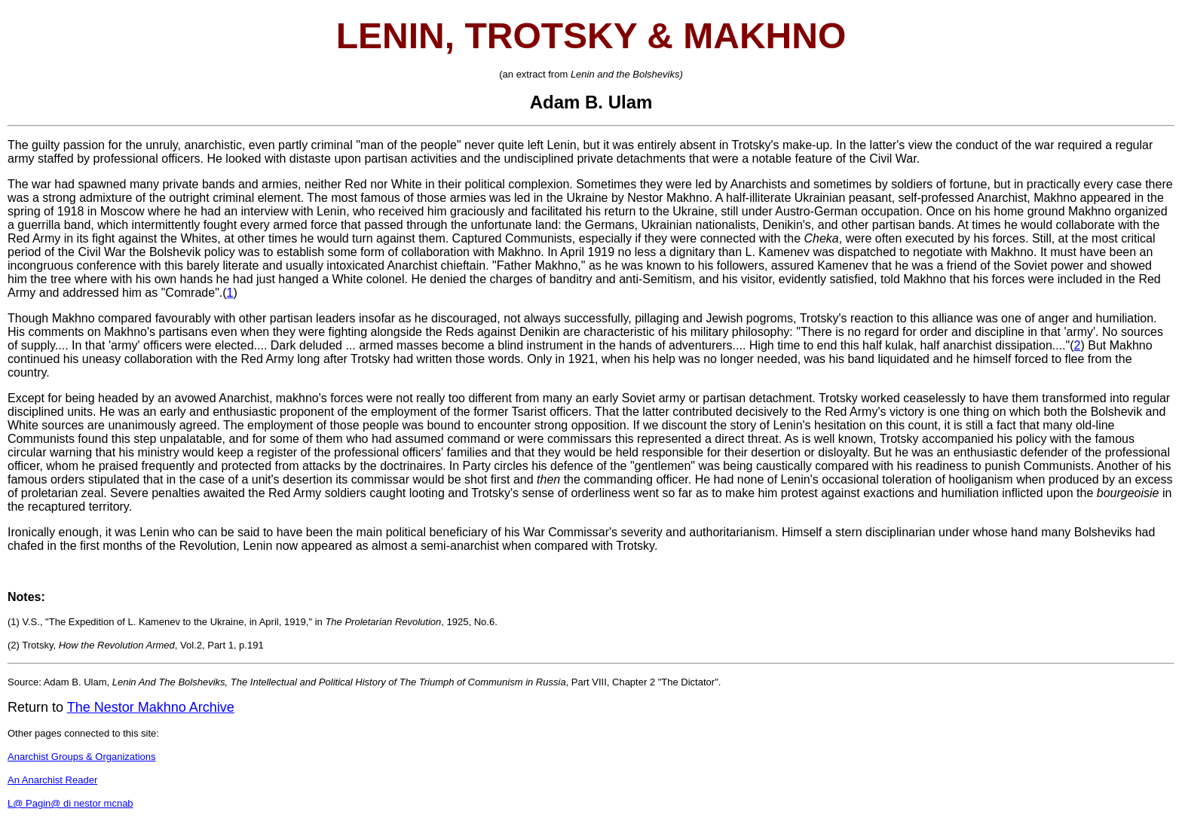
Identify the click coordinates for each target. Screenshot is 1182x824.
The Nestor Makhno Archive (150, 707)
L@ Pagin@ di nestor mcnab (70, 803)
